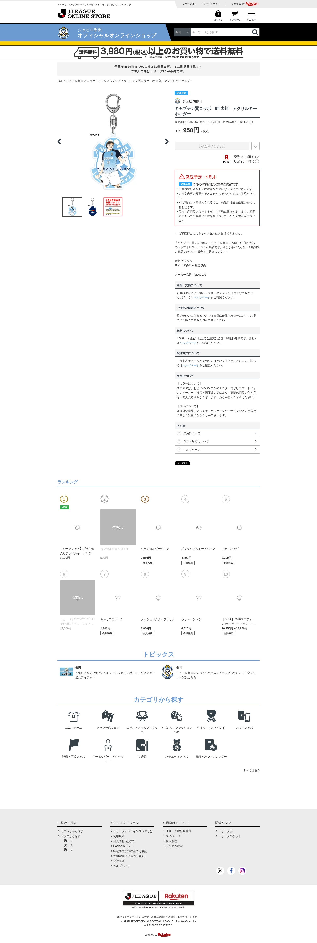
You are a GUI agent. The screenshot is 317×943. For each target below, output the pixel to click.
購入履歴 (171, 841)
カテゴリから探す (72, 831)
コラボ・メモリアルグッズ (104, 80)
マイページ (173, 836)
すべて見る (250, 770)
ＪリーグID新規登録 (178, 831)
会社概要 (119, 860)
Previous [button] (59, 141)
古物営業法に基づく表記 (128, 856)
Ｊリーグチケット (210, 3)
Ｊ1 (70, 840)
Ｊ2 (70, 845)
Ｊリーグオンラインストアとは (133, 831)
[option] (113, 141)
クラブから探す (70, 836)
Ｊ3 (70, 849)
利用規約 (119, 836)
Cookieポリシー (123, 846)
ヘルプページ (202, 297)
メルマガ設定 (174, 846)
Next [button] (167, 141)
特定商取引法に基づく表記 (130, 851)
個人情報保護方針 (124, 841)
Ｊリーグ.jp (188, 3)
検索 (255, 32)
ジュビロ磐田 (75, 80)
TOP (60, 80)
